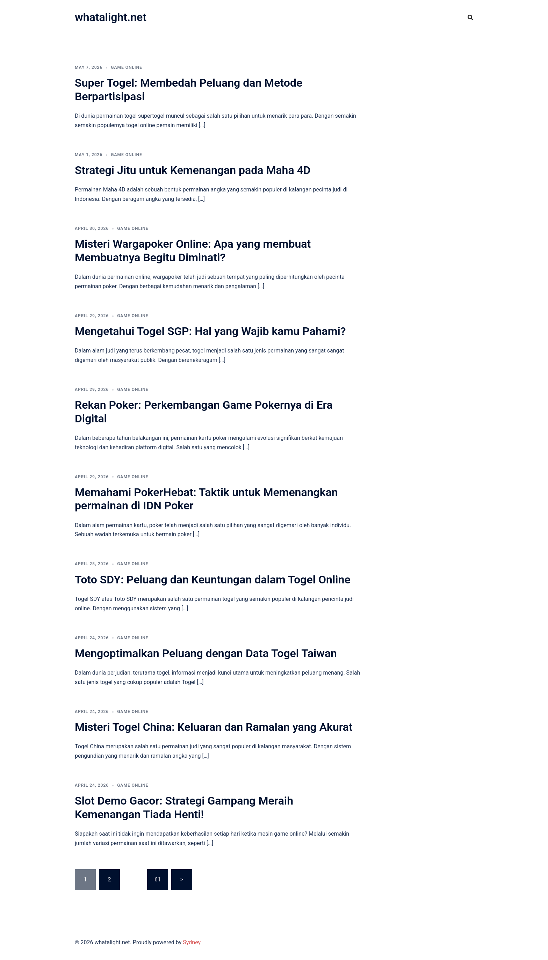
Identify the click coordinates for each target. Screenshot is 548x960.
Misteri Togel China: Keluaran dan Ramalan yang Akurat (214, 727)
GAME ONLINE (126, 67)
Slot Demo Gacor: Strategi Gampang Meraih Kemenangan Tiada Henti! (184, 807)
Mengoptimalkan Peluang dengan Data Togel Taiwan (206, 653)
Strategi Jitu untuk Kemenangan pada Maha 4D (193, 170)
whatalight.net (110, 17)
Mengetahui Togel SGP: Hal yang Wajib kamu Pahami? (210, 331)
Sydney (192, 942)
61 (157, 879)
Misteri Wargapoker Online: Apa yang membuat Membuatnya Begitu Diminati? (193, 250)
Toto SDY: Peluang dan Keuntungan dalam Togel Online (213, 579)
